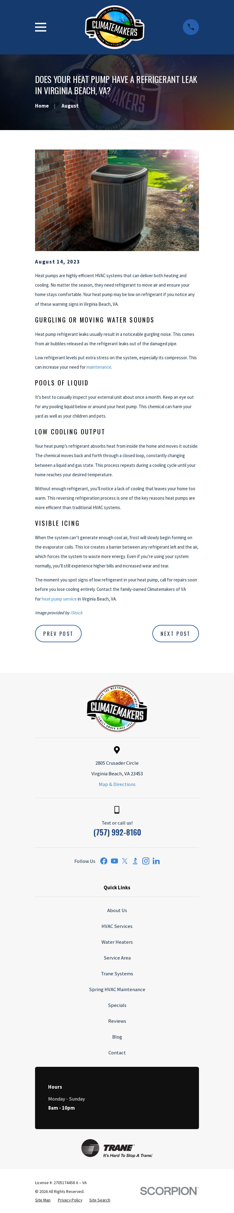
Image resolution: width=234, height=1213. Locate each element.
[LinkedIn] (156, 860)
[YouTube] (114, 860)
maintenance (99, 367)
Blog (117, 1037)
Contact (117, 1052)
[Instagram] (145, 860)
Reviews (117, 1021)
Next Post (176, 633)
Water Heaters (117, 942)
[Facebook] (103, 860)
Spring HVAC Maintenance (117, 989)
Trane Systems (117, 973)
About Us (117, 910)
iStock (76, 612)
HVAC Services (117, 926)
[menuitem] (43, 1200)
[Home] (115, 27)
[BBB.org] (135, 860)
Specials (117, 1005)
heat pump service (59, 599)
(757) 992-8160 (117, 832)
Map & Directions (117, 784)
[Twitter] (124, 860)
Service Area (117, 958)
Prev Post (58, 633)
